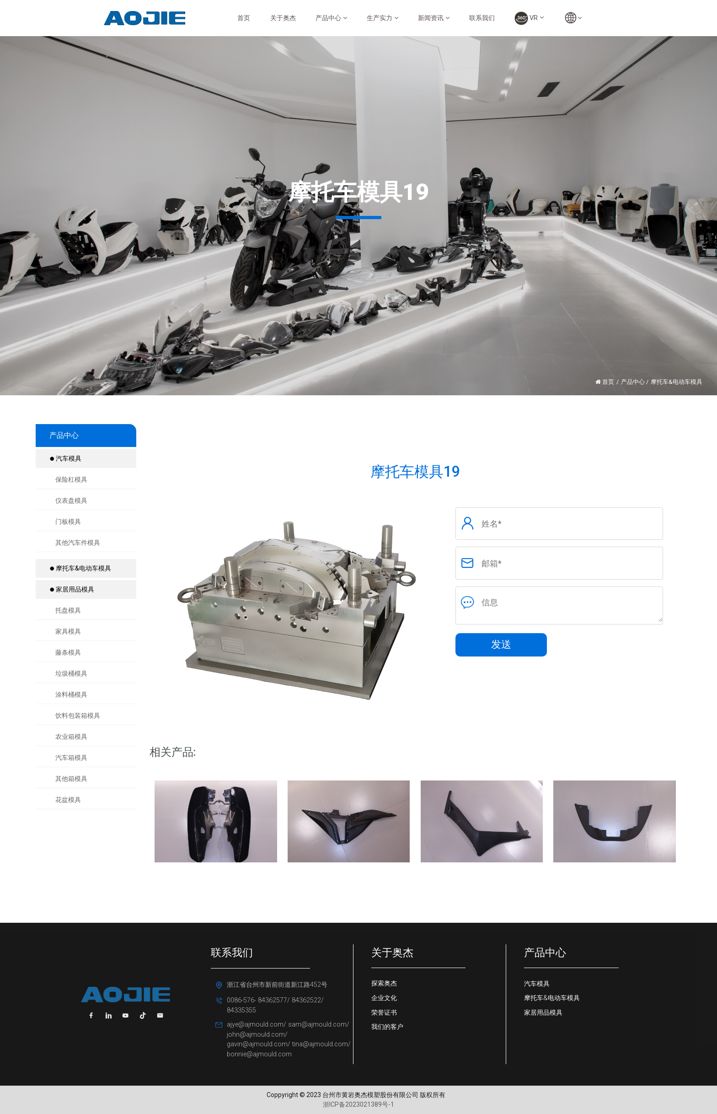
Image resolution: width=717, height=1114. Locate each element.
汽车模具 (65, 458)
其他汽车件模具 (77, 542)
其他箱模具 (71, 778)
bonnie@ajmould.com (259, 1054)
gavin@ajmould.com (257, 1044)
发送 (501, 644)
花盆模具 (68, 799)
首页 (243, 18)
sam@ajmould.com (316, 1024)
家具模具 (68, 631)
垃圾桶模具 (71, 673)
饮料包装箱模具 (77, 715)
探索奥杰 (384, 983)
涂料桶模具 (71, 694)
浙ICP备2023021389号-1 (358, 1104)
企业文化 (384, 998)
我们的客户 (387, 1027)
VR (529, 18)
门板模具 (68, 521)
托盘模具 (68, 610)
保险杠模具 (71, 479)
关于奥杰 (283, 18)
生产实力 (382, 18)
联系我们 (482, 18)
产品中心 (331, 18)
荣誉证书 (384, 1013)
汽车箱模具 (71, 757)
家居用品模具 (71, 589)
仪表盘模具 (71, 500)
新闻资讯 (433, 18)
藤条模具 (68, 652)
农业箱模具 (71, 736)
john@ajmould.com (256, 1035)
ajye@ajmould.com (255, 1024)
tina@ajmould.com (320, 1044)
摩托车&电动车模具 (80, 568)
